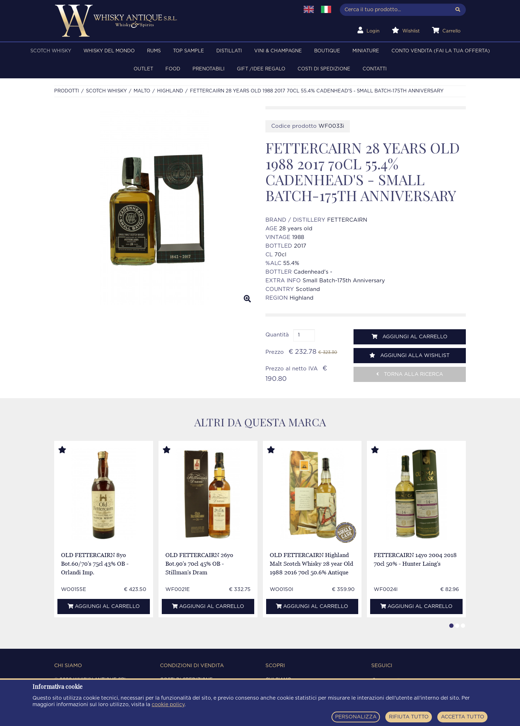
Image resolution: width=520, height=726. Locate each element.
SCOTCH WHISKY (50, 51)
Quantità (277, 335)
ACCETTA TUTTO (462, 717)
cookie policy (168, 704)
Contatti (375, 69)
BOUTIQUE (327, 51)
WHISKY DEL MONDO (109, 51)
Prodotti (66, 91)
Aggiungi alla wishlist (409, 355)
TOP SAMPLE (188, 51)
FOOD (172, 69)
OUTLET (143, 69)
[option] (154, 207)
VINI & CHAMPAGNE (278, 51)
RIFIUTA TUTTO (409, 717)
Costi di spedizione (324, 69)
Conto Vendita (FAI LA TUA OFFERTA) (440, 51)
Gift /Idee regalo (261, 69)
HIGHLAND (170, 91)
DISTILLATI (229, 51)
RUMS (154, 51)
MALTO (142, 91)
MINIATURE (365, 51)
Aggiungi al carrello (409, 336)
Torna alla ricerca (409, 374)
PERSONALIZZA (356, 717)
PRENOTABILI (208, 69)
